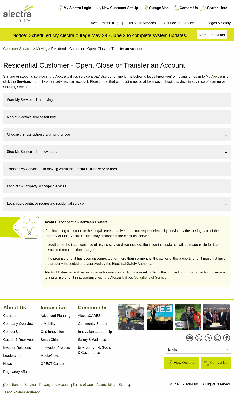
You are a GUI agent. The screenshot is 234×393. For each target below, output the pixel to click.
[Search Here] (219, 7)
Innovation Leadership (95, 332)
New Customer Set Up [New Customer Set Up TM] (117, 8)
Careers (9, 316)
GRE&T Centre (52, 364)
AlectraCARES (89, 316)
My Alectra (214, 76)
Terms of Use (83, 385)
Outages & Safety (217, 23)
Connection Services (180, 23)
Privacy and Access (54, 385)
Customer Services (141, 23)
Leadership (11, 356)
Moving (41, 49)
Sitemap (125, 385)
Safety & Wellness (92, 340)
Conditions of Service (150, 277)
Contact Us (11, 332)
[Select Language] (198, 349)
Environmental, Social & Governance (94, 350)
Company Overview (18, 324)
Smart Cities (50, 340)
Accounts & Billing (104, 23)
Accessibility (105, 385)
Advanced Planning (55, 316)
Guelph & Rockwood (19, 340)
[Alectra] (22, 15)
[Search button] (203, 8)
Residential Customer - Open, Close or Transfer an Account (96, 49)
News (7, 364)
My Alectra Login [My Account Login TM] (74, 8)
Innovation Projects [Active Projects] (55, 348)
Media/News (50, 356)
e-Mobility (48, 324)
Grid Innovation (52, 332)
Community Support (93, 324)
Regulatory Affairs (16, 372)
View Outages (181, 363)
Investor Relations (17, 348)
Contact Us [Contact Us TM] (185, 8)
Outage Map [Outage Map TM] (156, 8)
